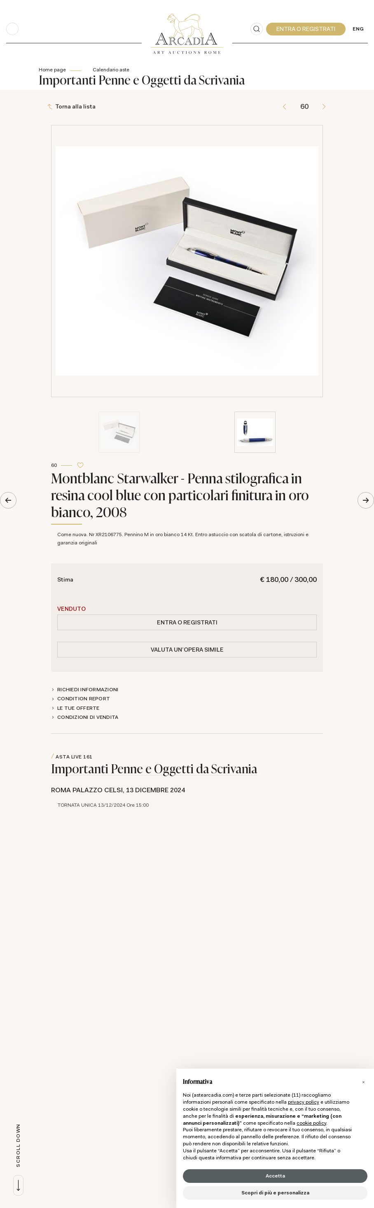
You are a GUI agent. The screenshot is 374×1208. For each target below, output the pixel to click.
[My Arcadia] (306, 29)
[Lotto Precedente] (284, 106)
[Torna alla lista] (72, 106)
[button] (363, 1081)
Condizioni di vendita (87, 717)
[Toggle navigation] (12, 29)
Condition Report (83, 698)
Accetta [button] (275, 1176)
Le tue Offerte (78, 708)
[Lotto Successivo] (324, 106)
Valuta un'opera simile (187, 649)
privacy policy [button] (303, 1102)
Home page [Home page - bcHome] (52, 69)
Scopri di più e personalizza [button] (275, 1192)
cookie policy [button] (311, 1123)
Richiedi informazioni (87, 689)
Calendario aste (111, 69)
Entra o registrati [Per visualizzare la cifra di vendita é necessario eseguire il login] (187, 622)
